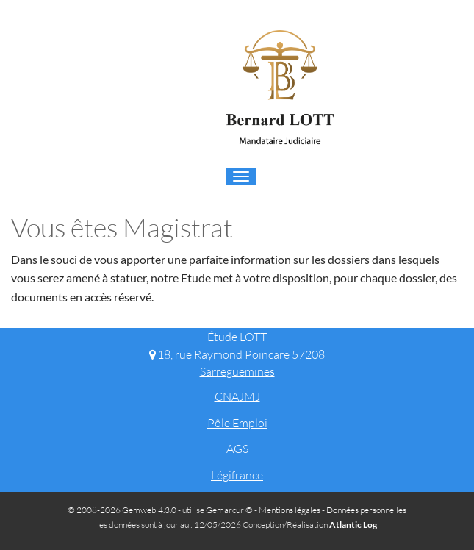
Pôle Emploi (237, 422)
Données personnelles (366, 509)
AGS (237, 448)
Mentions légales (289, 509)
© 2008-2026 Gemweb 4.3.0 (122, 509)
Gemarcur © (229, 509)
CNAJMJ (237, 396)
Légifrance (237, 475)
